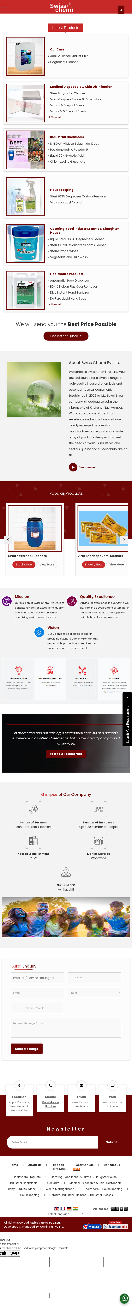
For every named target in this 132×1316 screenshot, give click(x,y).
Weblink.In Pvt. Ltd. (51, 1227)
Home (13, 1165)
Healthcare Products (67, 274)
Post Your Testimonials (66, 754)
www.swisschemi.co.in (112, 1104)
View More (69, 564)
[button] (50, 1104)
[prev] (8, 540)
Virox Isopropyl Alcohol (65, 202)
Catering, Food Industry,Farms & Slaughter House (84, 231)
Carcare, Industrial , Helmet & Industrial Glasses (81, 1195)
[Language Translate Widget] (66, 1214)
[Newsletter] (52, 1142)
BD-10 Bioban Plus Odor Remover (72, 286)
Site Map (59, 1169)
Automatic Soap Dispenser (68, 280)
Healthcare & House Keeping (103, 1189)
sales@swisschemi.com (81, 1104)
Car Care (57, 49)
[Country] (94, 992)
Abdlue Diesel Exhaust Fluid (68, 56)
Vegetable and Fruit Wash (68, 257)
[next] (124, 540)
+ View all (55, 117)
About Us (34, 1165)
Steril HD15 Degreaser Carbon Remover (77, 196)
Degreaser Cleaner (63, 62)
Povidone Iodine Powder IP (68, 150)
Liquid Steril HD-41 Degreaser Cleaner (76, 239)
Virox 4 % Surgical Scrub (66, 105)
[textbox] (37, 977)
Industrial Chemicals (67, 137)
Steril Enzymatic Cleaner (66, 93)
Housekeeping (62, 190)
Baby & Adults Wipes (22, 1189)
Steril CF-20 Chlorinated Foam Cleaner (77, 245)
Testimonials (83, 1165)
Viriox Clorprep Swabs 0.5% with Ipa (74, 99)
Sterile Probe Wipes (63, 251)
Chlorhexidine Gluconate (67, 162)
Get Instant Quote (66, 336)
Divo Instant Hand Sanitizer (68, 292)
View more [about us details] (87, 467)
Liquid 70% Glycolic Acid (66, 156)
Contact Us (112, 1165)
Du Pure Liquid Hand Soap (67, 298)
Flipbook (57, 1165)
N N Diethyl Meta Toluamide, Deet (73, 144)
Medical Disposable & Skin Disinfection (81, 87)
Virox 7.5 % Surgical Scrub (67, 111)
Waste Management (60, 1189)
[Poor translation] (14, 1253)
